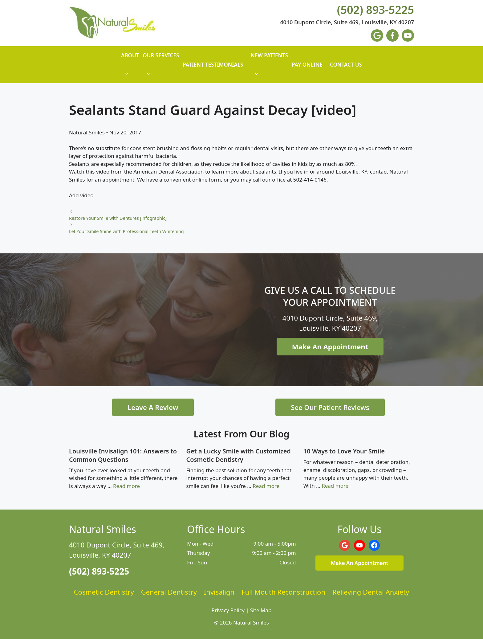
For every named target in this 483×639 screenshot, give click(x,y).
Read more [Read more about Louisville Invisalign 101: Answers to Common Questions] (126, 485)
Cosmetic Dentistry (104, 591)
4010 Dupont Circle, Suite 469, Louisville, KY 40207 (347, 22)
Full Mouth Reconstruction (283, 591)
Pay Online (307, 64)
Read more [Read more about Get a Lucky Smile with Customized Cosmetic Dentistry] (266, 485)
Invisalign (219, 591)
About (130, 67)
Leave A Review (153, 407)
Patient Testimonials (213, 64)
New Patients (269, 67)
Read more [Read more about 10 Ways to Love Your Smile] (335, 485)
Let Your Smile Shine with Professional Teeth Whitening (126, 231)
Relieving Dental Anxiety (370, 591)
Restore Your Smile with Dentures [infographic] (118, 218)
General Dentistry (169, 591)
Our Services (161, 67)
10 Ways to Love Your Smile (344, 451)
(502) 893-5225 (375, 10)
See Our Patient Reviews (330, 407)
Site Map (260, 610)
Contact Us (346, 64)
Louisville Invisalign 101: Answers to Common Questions (123, 455)
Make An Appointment (330, 346)
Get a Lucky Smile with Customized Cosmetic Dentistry (238, 455)
